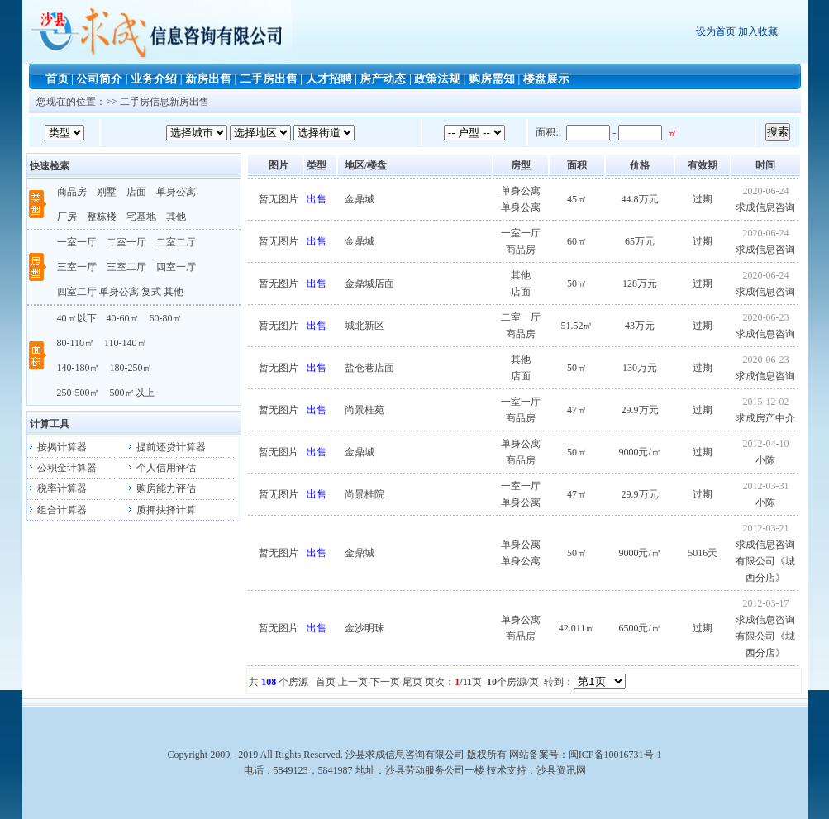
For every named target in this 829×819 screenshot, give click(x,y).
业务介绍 (154, 79)
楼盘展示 (546, 79)
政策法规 (437, 79)
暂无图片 (278, 199)
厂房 (67, 216)
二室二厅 (176, 242)
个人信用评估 (161, 468)
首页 (57, 79)
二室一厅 (126, 242)
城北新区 (364, 325)
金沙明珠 (364, 628)
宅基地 (141, 216)
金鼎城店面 (369, 283)
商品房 (72, 192)
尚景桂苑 (364, 410)
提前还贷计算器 (166, 447)
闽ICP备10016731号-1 (615, 754)
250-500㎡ (78, 392)
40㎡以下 (77, 318)
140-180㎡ (78, 368)
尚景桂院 (364, 494)
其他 (176, 216)
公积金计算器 (62, 468)
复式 (151, 292)
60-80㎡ (166, 318)
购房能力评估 (161, 488)
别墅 (107, 192)
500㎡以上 (132, 392)
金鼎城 (359, 199)
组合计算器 (57, 510)
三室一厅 (77, 267)
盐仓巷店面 (369, 368)
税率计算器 (57, 488)
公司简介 (99, 79)
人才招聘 (329, 79)
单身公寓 (176, 192)
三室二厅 (126, 267)
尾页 (412, 682)
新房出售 (208, 79)
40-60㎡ (123, 318)
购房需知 (492, 79)
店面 (136, 192)
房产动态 (383, 79)
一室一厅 (77, 242)
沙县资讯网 (561, 770)
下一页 (385, 682)
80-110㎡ (76, 343)
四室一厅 (176, 267)
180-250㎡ (131, 368)
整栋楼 (102, 216)
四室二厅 (77, 292)
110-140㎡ (125, 343)
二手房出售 (269, 79)
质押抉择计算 (161, 510)
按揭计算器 (57, 447)
